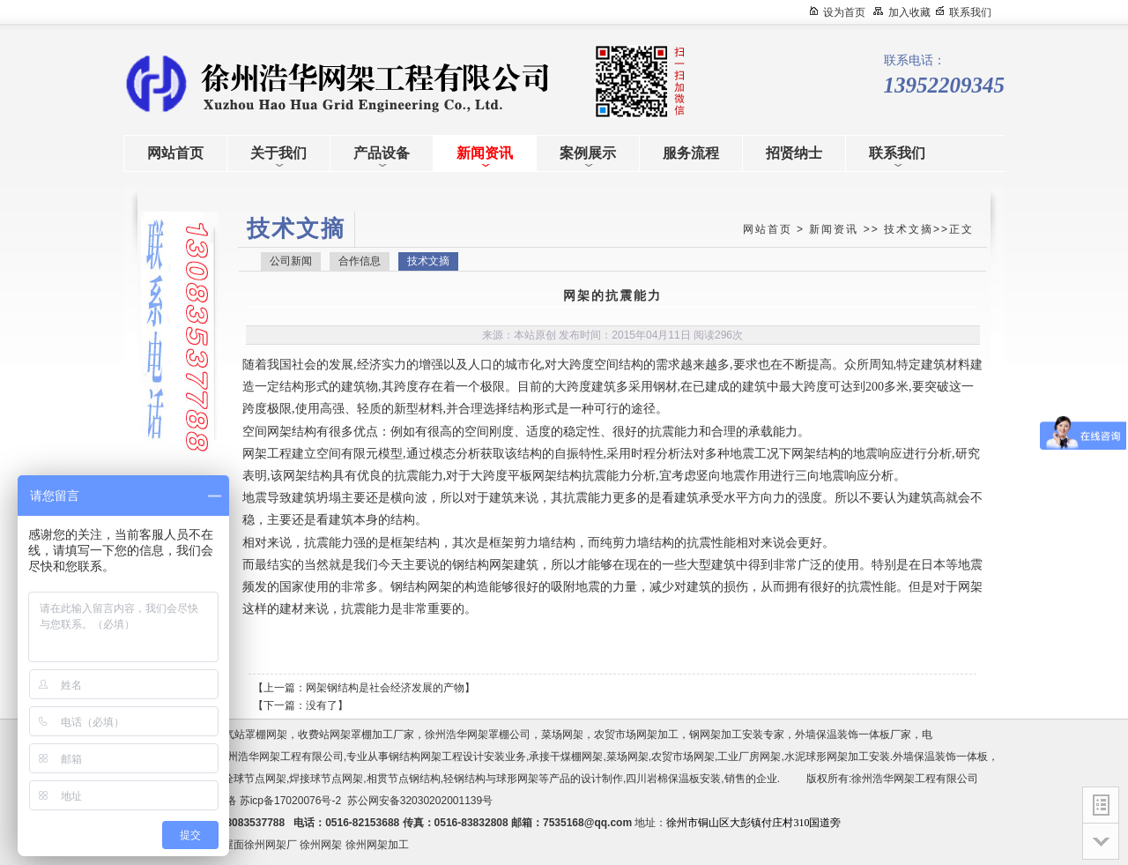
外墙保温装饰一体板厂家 (853, 734)
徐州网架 (321, 845)
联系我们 (970, 12)
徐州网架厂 (270, 845)
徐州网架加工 (377, 845)
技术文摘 (908, 229)
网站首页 (767, 229)
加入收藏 (909, 12)
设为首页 (844, 12)
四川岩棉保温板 (663, 778)
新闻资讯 (833, 229)
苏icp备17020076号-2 (290, 800)
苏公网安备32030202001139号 (423, 800)
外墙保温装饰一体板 (940, 756)
